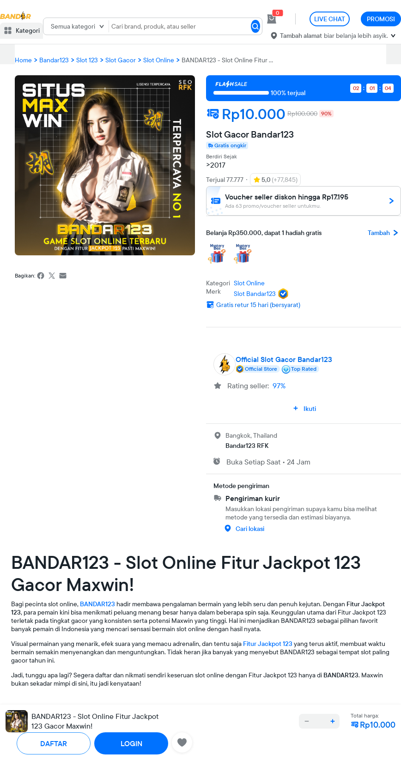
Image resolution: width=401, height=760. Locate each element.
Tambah (384, 232)
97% (279, 385)
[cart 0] (271, 19)
